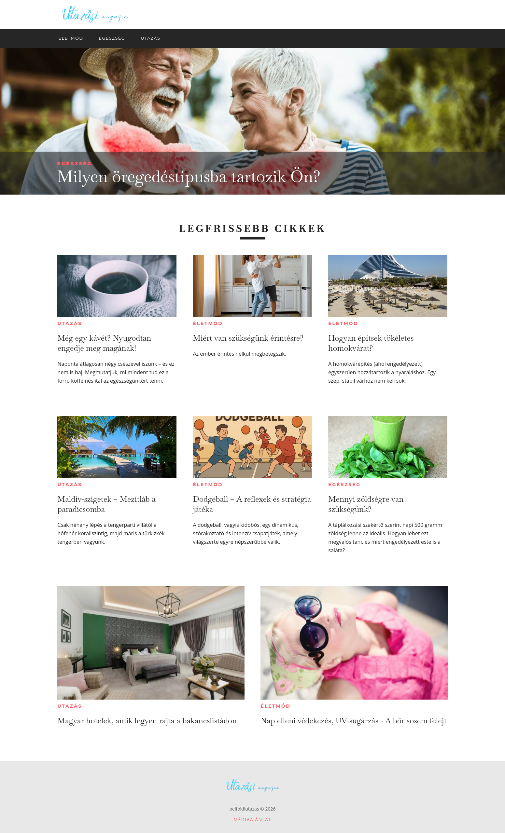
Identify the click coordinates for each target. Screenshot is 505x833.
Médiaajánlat (253, 819)
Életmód (208, 323)
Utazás (69, 323)
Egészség (74, 163)
